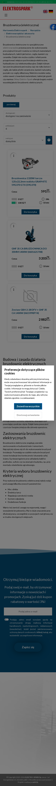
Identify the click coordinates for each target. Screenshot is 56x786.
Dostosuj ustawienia (28, 415)
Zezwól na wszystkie (28, 406)
